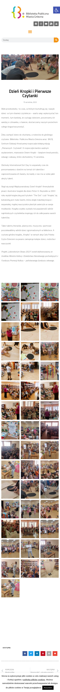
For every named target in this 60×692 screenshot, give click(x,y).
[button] (30, 32)
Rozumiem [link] (48, 688)
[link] (56, 10)
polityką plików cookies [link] (34, 680)
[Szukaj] (56, 40)
